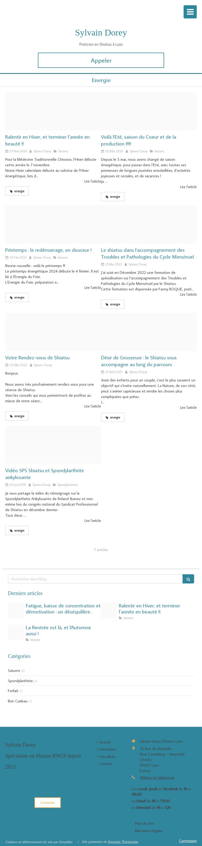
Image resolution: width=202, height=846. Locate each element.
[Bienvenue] (53, 332)
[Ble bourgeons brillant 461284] (149, 111)
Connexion (188, 840)
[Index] (53, 224)
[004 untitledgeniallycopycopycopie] (149, 332)
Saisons (14, 670)
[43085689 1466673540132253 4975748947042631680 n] (16, 632)
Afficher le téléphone (157, 777)
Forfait (13, 690)
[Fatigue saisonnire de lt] (16, 610)
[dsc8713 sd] (149, 224)
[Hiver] (53, 111)
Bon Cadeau (18, 700)
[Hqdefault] (53, 445)
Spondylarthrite (20, 680)
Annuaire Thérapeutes (123, 841)
